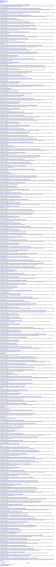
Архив (5, 564)
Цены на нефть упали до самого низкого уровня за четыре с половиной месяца (13, 337)
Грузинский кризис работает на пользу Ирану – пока (9, 313)
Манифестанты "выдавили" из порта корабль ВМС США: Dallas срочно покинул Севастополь (16, 346)
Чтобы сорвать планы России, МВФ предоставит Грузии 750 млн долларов (13, 283)
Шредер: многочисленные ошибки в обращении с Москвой (10, 101)
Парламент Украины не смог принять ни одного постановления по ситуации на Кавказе (15, 21)
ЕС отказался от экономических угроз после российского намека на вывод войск (13, 389)
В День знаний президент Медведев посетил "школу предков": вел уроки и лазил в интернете (16, 376)
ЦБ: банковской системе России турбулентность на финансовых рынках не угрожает (14, 189)
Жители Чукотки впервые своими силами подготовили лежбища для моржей (13, 48)
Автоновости (7, 205)
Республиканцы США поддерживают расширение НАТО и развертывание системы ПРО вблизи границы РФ (18, 487)
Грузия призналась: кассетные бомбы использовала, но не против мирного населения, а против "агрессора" (18, 253)
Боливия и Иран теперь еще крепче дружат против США (9, 62)
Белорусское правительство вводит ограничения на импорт (10, 108)
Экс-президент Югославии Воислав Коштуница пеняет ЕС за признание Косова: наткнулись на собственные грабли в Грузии (21, 45)
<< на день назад (2, 562)
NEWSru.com (3, 1)
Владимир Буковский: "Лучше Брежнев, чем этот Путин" (9, 216)
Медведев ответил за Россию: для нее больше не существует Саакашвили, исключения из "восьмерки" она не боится (20, 11)
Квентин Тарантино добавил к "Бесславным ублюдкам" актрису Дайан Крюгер (13, 403)
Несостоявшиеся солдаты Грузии (5, 88)
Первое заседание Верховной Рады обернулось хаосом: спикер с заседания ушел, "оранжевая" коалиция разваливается (20, 8)
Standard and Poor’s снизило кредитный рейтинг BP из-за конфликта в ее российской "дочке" (16, 379)
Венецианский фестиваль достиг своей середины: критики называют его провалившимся (15, 463)
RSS (10, 564)
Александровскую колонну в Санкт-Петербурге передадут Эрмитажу (11, 433)
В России (7, 7)
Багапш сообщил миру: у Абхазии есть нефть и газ (8, 18)
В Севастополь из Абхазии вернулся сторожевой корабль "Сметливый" (12, 273)
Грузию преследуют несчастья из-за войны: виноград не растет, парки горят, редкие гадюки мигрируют (17, 25)
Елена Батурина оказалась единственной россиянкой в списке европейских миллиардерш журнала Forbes (18, 518)
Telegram (13, 564)
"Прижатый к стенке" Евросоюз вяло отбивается (8, 343)
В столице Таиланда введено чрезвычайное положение (9, 528)
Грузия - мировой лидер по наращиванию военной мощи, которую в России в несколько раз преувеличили (18, 303)
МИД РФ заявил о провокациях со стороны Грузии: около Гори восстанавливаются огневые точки (16, 142)
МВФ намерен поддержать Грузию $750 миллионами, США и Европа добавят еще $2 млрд (15, 246)
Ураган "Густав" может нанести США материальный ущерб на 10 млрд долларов (13, 538)
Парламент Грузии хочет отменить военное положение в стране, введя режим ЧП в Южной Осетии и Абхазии (18, 105)
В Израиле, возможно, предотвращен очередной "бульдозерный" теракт (12, 35)
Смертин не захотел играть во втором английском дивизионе (10, 393)
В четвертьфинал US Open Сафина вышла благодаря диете (10, 531)
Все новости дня (2, 2)
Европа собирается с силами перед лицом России (8, 430)
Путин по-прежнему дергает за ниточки (6, 145)
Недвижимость (7, 178)
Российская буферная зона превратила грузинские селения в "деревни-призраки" (14, 199)
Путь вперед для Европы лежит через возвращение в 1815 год (10, 330)
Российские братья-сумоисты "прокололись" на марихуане (10, 81)
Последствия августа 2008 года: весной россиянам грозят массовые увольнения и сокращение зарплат (17, 490)
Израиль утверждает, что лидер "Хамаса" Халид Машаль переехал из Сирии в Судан (14, 179)
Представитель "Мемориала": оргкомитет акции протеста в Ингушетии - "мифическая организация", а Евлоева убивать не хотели (22, 65)
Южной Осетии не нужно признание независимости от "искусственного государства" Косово (15, 554)
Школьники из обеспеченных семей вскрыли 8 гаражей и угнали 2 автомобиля (13, 280)
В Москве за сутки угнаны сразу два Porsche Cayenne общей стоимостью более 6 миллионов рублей (17, 266)
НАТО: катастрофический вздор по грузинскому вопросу (9, 443)
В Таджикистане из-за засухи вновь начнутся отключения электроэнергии (12, 152)
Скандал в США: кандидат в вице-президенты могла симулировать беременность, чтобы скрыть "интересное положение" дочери (22, 263)
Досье (3, 564)
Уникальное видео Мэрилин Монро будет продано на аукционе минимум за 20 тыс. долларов (16, 78)
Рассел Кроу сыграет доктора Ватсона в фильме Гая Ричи (10, 243)
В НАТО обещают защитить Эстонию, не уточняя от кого (9, 91)
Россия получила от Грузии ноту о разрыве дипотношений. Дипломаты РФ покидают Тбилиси (16, 71)
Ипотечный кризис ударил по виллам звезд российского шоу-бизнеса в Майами (13, 497)
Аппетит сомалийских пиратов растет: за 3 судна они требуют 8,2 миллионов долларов (15, 125)
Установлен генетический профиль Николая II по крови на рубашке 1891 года (13, 165)
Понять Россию (2, 353)
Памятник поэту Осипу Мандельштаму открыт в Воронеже (10, 206)
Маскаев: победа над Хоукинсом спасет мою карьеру (9, 55)
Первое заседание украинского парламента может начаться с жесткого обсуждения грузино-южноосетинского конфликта (20, 500)
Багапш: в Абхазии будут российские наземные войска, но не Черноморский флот (14, 135)
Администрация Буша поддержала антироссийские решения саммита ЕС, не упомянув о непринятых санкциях (19, 480)
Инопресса (7, 104)
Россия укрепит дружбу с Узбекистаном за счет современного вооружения (12, 182)
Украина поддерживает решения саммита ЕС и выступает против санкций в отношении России (16, 209)
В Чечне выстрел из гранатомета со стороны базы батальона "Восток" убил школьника (15, 132)
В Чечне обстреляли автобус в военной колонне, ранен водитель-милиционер (13, 453)
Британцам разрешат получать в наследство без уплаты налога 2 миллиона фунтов (14, 256)
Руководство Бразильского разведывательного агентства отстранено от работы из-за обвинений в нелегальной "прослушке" (21, 535)
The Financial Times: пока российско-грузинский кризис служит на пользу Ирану (13, 239)
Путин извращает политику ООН (5, 172)
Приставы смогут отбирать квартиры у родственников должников (11, 504)
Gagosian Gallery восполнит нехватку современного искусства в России (12, 300)
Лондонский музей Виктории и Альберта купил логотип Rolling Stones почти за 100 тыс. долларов (16, 369)
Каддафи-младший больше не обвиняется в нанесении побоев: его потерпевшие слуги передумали (17, 58)
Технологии (7, 326)
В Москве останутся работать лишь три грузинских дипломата (10, 192)
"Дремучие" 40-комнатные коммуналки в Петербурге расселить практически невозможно (15, 226)
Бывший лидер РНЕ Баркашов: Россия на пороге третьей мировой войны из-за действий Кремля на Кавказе (18, 138)
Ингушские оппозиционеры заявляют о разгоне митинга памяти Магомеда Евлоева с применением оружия (18, 423)
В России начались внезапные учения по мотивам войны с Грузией (11, 440)
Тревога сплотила (3, 416)
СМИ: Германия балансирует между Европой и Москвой (9, 276)
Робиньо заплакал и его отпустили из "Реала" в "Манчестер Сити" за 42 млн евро (14, 521)
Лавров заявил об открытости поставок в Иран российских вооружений (12, 115)
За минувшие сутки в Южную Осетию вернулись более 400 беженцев (11, 426)
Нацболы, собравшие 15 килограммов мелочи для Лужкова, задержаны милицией (14, 38)
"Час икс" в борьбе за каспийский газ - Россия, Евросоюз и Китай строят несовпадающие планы (16, 290)
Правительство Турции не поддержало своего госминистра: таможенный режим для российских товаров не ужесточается (20, 396)
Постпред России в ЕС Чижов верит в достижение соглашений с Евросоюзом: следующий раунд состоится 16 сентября (20, 155)
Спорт (6, 97)
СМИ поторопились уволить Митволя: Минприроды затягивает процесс (12, 470)
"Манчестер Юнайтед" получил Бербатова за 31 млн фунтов (10, 350)
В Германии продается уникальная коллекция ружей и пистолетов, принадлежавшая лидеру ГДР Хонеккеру (18, 28)
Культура (7, 114)
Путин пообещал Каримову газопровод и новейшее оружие (10, 229)
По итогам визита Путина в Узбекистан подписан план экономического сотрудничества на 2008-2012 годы (18, 360)
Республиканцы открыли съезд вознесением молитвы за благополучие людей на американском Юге (17, 548)
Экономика (7, 44)
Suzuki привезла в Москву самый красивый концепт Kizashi (10, 202)
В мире (7, 24)
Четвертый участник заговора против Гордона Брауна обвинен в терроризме (13, 545)
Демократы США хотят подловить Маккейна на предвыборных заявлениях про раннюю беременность (17, 98)
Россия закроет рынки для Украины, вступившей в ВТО (9, 467)
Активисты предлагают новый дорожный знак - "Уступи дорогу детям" (12, 420)
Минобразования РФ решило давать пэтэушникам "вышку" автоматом (12, 128)
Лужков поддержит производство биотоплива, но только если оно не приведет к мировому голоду (16, 327)
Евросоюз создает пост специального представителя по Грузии (11, 320)
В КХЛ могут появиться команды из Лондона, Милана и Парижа (11, 511)
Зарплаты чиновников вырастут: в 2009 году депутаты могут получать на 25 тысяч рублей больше (17, 477)
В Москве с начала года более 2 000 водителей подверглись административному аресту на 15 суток (17, 118)
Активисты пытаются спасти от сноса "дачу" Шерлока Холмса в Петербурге (13, 508)
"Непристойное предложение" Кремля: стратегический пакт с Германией (12, 386)
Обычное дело (2, 406)
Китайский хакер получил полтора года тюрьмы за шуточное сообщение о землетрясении (15, 162)
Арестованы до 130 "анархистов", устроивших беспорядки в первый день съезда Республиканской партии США (19, 450)
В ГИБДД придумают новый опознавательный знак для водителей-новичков (13, 363)
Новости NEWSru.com (3, 565)
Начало (1, 564)
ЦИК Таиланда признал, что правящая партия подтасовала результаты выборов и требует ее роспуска (17, 413)
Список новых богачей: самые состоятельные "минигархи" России (11, 236)
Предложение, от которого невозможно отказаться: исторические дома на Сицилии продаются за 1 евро (17, 460)
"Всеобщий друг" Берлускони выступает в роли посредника (10, 293)
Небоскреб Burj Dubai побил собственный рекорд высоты (10, 317)
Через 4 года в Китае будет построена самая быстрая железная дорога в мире (13, 219)
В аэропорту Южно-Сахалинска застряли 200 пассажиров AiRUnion (11, 494)
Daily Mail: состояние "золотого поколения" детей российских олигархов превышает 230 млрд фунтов (17, 169)
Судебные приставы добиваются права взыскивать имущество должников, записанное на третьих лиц (17, 457)
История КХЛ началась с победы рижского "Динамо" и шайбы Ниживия (12, 95)
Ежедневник (8, 564)
